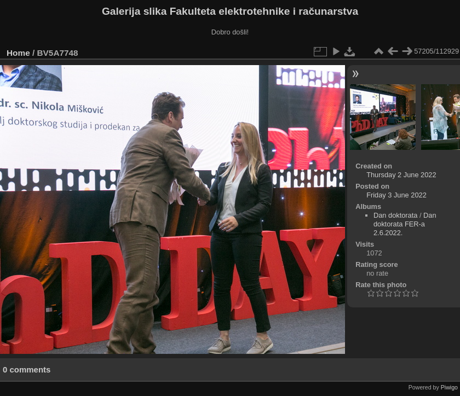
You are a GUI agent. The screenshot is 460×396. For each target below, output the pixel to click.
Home (18, 52)
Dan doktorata (395, 215)
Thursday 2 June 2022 (401, 175)
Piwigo (449, 387)
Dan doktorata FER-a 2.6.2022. (404, 224)
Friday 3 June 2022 (396, 195)
